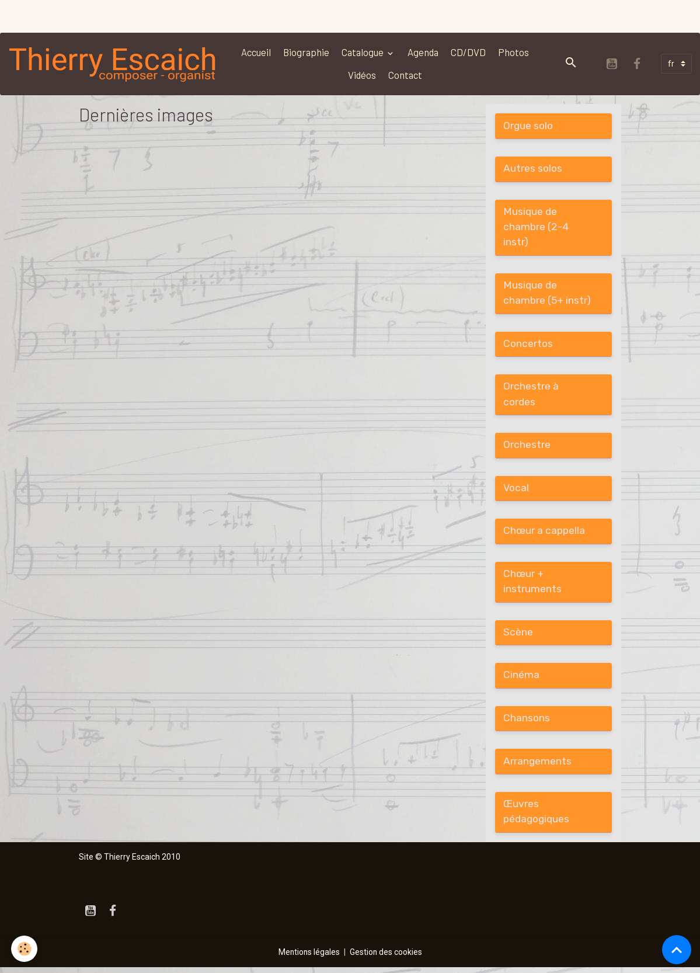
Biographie (307, 52)
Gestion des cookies (386, 957)
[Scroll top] (676, 949)
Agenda (424, 52)
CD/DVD (469, 52)
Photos (514, 52)
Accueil (257, 52)
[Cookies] (25, 949)
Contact (406, 75)
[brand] (114, 64)
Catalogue (364, 52)
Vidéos (363, 75)
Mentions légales (308, 957)
